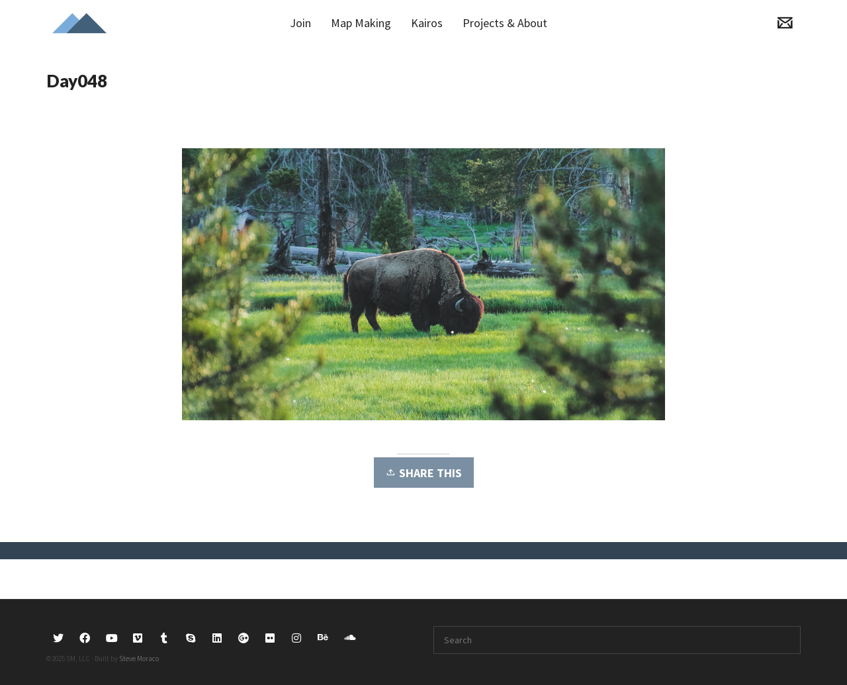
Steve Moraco (139, 658)
